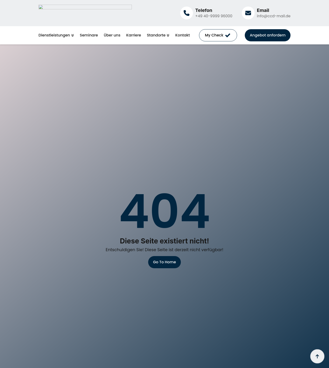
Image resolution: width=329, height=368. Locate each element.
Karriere (133, 35)
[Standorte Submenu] (167, 35)
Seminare (89, 35)
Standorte (156, 35)
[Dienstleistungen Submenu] (72, 35)
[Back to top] (317, 356)
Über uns (112, 35)
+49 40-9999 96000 (213, 16)
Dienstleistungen (54, 35)
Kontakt (182, 35)
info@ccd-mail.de (273, 16)
